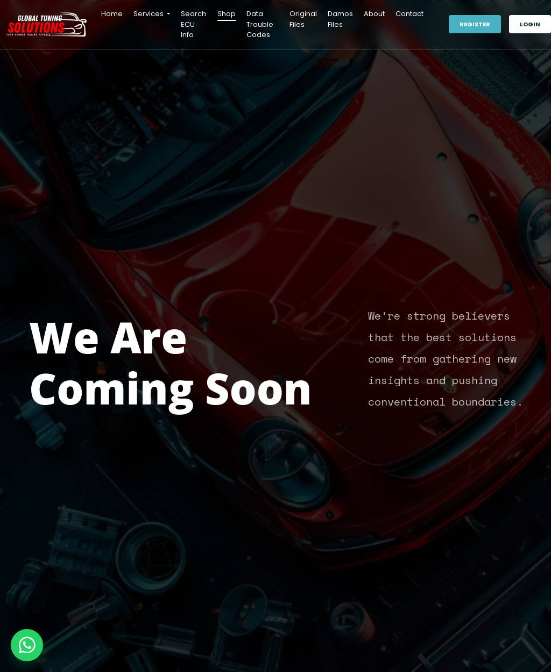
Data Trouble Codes (259, 24)
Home (112, 14)
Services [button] (149, 14)
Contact (409, 14)
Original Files (303, 19)
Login (530, 24)
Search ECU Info (193, 24)
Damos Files (340, 19)
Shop (226, 14)
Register (475, 24)
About (374, 14)
